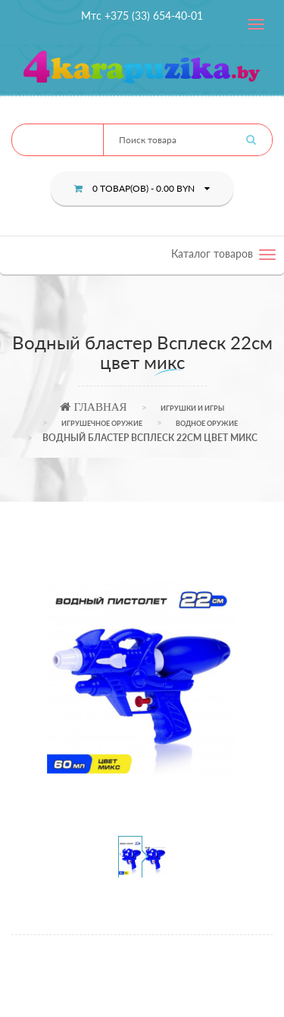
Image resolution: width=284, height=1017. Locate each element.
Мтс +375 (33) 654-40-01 (142, 15)
